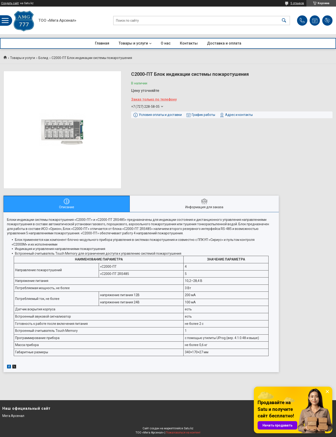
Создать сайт (10, 3)
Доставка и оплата (224, 43)
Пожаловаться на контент (183, 432)
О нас (166, 43)
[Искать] (284, 20)
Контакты (189, 43)
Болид (43, 58)
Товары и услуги (133, 43)
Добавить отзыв (327, 20)
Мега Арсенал (13, 416)
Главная (102, 43)
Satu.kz (188, 428)
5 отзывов (297, 3)
